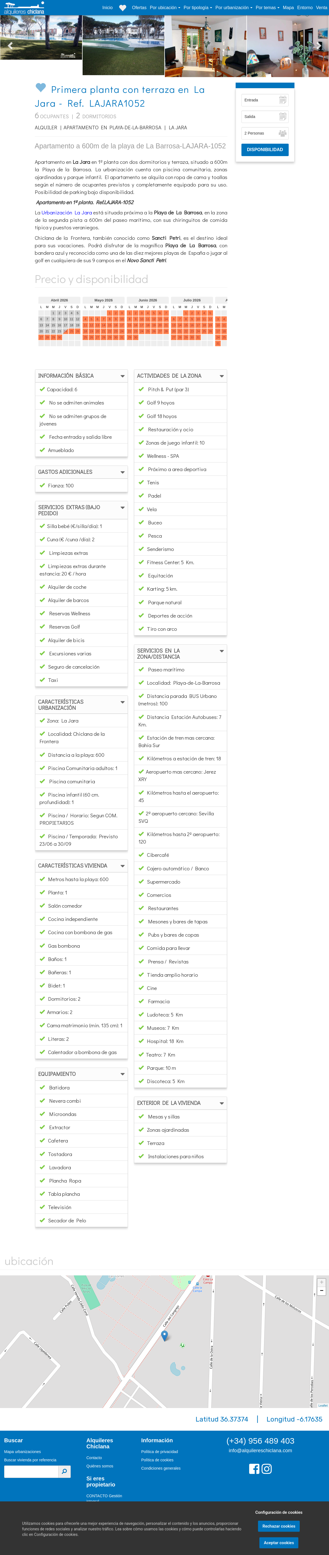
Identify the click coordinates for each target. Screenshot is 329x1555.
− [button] (321, 1291)
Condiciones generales (160, 1468)
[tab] (81, 375)
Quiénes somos (99, 1466)
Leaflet (323, 1405)
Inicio (107, 7)
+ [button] (321, 1283)
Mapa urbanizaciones (22, 1451)
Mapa (288, 7)
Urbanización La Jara (66, 212)
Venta (321, 7)
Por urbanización (232, 7)
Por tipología (197, 7)
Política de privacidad (159, 1451)
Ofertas (139, 7)
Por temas (266, 7)
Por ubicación (164, 7)
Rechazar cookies (278, 1542)
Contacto (94, 1458)
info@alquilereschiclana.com (260, 1450)
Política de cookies (157, 1460)
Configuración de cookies (278, 1528)
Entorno (305, 7)
